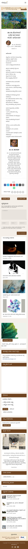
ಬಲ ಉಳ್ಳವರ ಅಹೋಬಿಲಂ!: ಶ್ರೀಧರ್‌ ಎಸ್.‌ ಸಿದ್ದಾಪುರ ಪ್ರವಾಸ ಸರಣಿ (16, 511)
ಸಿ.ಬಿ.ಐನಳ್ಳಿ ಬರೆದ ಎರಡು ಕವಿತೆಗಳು (14, 526)
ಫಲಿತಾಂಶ (12, 409)
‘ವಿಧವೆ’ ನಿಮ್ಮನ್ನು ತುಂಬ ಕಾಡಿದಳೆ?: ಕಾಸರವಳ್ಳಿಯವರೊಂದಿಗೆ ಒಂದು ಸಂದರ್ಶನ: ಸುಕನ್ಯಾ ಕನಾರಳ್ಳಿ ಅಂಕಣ (16, 519)
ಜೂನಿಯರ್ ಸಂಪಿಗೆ (7, 340)
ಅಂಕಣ (14, 522)
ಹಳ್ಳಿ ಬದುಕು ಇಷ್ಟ (8, 402)
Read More (14, 467)
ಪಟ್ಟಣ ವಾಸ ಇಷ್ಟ (8, 405)
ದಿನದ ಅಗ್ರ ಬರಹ (16, 499)
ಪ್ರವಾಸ (14, 513)
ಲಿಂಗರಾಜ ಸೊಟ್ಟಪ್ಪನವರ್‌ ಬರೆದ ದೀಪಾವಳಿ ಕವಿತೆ (13, 256)
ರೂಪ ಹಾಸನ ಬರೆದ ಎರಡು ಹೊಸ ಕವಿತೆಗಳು (12, 276)
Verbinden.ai (14, 544)
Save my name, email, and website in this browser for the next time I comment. (13, 228)
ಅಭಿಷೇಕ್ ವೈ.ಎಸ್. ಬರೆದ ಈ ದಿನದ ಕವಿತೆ (11, 295)
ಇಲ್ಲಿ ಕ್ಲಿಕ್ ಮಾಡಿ (6, 425)
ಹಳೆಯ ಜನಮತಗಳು (7, 412)
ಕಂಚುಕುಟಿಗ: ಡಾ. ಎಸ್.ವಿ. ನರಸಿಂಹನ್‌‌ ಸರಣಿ (15, 503)
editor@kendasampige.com (9, 359)
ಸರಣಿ (14, 506)
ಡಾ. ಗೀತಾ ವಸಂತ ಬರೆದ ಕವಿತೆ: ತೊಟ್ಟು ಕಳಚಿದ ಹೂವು (14, 314)
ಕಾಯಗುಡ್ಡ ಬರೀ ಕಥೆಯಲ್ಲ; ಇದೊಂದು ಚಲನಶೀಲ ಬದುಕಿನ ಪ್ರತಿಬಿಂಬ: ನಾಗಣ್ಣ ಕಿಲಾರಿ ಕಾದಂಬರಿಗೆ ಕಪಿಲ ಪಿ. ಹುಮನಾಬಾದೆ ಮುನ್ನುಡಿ (14, 456)
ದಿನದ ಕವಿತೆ (17, 46)
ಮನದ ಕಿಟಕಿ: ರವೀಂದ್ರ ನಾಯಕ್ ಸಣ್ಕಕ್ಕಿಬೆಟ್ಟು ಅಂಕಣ (14, 496)
